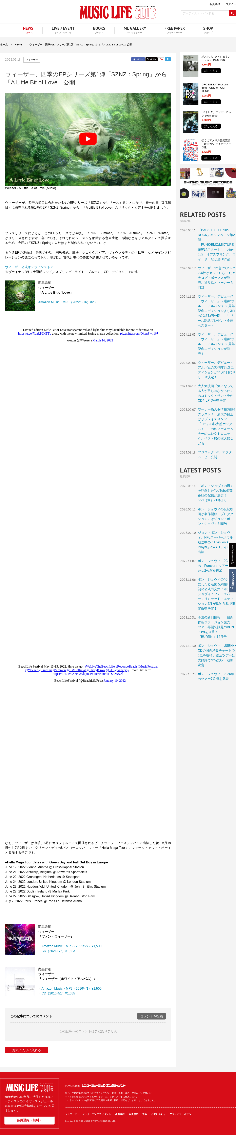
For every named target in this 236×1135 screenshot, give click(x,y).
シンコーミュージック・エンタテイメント (103, 1085)
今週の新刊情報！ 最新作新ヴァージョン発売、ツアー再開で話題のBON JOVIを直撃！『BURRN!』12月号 (216, 627)
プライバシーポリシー (182, 1114)
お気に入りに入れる (26, 1050)
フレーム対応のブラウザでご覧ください (88, 490)
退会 (144, 1114)
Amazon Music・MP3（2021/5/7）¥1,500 (71, 946)
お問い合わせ (158, 1114)
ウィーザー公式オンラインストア (29, 267)
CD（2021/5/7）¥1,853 (58, 951)
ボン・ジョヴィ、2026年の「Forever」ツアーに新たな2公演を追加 (216, 565)
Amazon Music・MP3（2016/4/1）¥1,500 (71, 988)
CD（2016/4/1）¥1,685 (58, 993)
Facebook (232, 580)
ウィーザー (32, 59)
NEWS (18, 44)
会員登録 (120, 1114)
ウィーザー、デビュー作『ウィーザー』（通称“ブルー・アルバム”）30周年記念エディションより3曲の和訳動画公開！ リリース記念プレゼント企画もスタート (216, 311)
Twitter (151, 59)
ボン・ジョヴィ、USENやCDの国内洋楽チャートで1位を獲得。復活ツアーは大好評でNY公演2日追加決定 (217, 655)
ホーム (4, 44)
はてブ (168, 59)
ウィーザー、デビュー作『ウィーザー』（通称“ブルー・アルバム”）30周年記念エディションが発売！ (216, 344)
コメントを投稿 (151, 1016)
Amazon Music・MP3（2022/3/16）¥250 (67, 302)
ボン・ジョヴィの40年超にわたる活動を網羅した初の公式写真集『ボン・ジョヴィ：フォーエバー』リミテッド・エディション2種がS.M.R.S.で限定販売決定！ (216, 594)
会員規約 (133, 1114)
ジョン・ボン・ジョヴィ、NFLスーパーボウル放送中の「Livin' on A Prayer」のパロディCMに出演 (216, 542)
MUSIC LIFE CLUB (118, 12)
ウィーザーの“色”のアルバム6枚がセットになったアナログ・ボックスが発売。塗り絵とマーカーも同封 (217, 277)
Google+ (161, 59)
